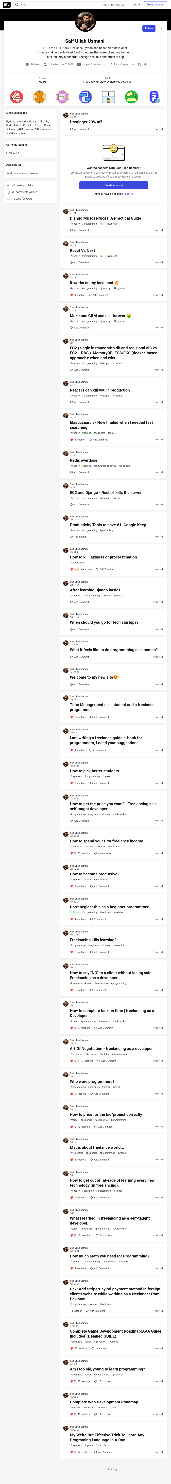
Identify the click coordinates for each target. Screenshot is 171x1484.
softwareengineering (104, 466)
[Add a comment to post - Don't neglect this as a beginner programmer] (78, 919)
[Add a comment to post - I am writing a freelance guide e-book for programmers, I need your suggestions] (77, 750)
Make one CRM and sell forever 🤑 (100, 315)
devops (104, 363)
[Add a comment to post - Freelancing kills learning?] (78, 952)
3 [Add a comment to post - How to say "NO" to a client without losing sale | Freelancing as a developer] (98, 990)
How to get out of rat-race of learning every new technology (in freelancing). (112, 1183)
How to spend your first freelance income (106, 841)
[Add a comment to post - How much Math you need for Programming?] (78, 1268)
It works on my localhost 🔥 (94, 282)
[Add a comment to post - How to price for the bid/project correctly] (80, 1127)
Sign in (129, 193)
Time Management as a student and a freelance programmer (112, 707)
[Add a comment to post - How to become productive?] (78, 886)
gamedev (99, 1342)
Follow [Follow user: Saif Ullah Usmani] (149, 28)
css (106, 1445)
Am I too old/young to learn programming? (107, 1369)
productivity (106, 530)
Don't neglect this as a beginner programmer (109, 907)
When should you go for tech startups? (104, 622)
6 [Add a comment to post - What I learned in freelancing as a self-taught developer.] (103, 1235)
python (115, 498)
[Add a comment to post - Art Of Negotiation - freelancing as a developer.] (81, 1061)
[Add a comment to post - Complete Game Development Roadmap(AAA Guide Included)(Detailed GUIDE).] (78, 1348)
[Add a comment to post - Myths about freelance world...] (78, 1160)
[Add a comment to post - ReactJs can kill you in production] (79, 402)
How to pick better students (94, 771)
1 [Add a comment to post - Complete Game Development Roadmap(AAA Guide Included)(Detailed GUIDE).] (99, 1348)
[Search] (17, 5)
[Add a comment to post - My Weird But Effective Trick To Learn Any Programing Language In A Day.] (80, 1452)
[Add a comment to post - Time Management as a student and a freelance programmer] (78, 717)
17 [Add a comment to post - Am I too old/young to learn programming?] (103, 1381)
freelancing (76, 846)
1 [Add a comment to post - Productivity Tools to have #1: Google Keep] (77, 537)
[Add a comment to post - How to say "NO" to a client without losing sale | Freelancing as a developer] (78, 990)
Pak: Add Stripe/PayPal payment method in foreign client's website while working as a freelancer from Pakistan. (115, 1294)
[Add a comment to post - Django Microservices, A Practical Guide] (79, 230)
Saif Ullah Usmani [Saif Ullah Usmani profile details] (79, 113)
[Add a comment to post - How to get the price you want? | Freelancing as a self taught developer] (79, 820)
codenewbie (119, 814)
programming (90, 224)
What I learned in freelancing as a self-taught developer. (110, 1221)
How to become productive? (94, 874)
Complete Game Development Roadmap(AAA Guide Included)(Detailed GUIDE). (115, 1334)
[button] (16, 97)
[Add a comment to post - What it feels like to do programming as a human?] (79, 657)
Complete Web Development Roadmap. (104, 1402)
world (116, 1087)
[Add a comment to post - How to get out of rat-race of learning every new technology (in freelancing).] (78, 1198)
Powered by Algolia (113, 5)
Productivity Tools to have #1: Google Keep (108, 525)
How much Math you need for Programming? (109, 1256)
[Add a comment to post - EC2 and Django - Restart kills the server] (79, 504)
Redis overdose (83, 460)
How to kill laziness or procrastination (103, 557)
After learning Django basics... (97, 590)
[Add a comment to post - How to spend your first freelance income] (80, 853)
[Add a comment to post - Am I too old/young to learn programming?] (80, 1381)
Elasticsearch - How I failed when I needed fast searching (111, 425)
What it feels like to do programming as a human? (114, 650)
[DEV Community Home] (7, 4)
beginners (119, 288)
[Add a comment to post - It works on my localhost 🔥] (77, 295)
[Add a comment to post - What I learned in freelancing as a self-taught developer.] (81, 1235)
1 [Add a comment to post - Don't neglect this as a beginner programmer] (97, 919)
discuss (75, 912)
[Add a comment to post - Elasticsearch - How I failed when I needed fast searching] (77, 440)
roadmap (112, 1342)
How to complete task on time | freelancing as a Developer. (112, 1013)
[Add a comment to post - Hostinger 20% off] (79, 129)
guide (87, 879)
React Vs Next (82, 250)
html (98, 1445)
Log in (136, 4)
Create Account (113, 185)
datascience (109, 1261)
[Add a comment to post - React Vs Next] (79, 262)
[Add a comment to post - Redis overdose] (79, 472)
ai (101, 224)
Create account (155, 4)
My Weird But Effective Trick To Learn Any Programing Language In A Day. (107, 1437)
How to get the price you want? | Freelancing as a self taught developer (113, 806)
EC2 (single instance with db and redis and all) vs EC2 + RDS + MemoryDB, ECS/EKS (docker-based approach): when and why (113, 353)
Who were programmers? (92, 1081)
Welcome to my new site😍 (94, 677)
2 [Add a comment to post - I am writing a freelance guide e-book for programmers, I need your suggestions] (97, 750)
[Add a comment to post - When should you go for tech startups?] (79, 629)
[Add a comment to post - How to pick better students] (78, 783)
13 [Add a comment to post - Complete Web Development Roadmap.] (103, 1414)
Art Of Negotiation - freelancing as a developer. (112, 1048)
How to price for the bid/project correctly (106, 1114)
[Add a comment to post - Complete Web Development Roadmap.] (80, 1414)
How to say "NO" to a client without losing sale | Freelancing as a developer (111, 975)
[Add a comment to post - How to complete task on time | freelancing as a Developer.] (80, 1028)
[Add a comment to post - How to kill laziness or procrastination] (81, 569)
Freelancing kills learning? (93, 940)
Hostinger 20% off (86, 122)
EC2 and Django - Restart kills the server (106, 492)
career (111, 433)
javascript (111, 224)
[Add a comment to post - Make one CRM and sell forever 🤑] (79, 327)
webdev (75, 224)
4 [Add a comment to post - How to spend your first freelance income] (102, 853)
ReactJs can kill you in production (100, 390)
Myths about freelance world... (97, 1147)
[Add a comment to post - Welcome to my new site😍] (79, 684)
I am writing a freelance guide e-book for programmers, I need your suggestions (106, 740)
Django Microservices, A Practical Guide (105, 218)
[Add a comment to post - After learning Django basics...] (79, 602)
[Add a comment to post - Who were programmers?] (78, 1094)
